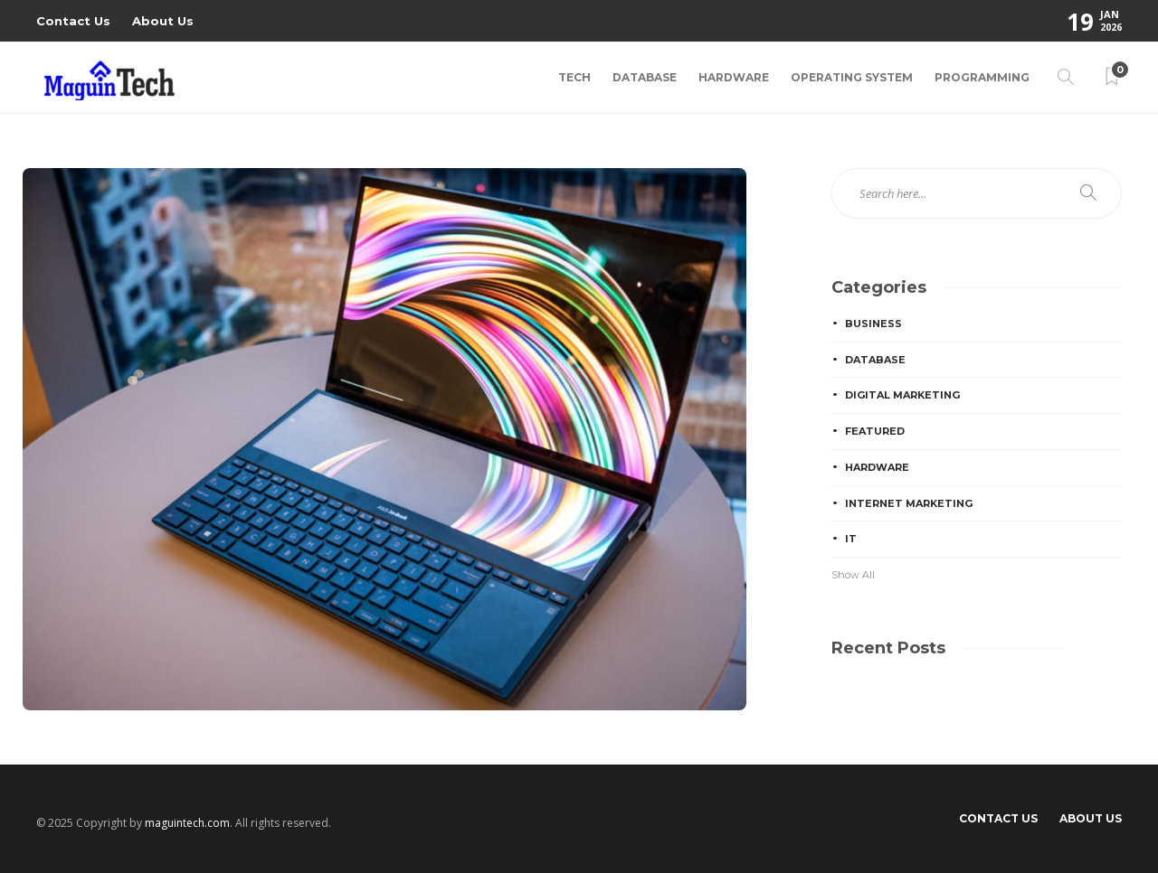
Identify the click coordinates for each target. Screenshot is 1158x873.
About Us (163, 21)
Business (873, 323)
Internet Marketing (909, 503)
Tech (574, 77)
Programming (982, 77)
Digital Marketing (902, 395)
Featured (875, 431)
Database (644, 77)
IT (851, 538)
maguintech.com (187, 823)
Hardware (733, 77)
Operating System (852, 77)
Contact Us (73, 21)
